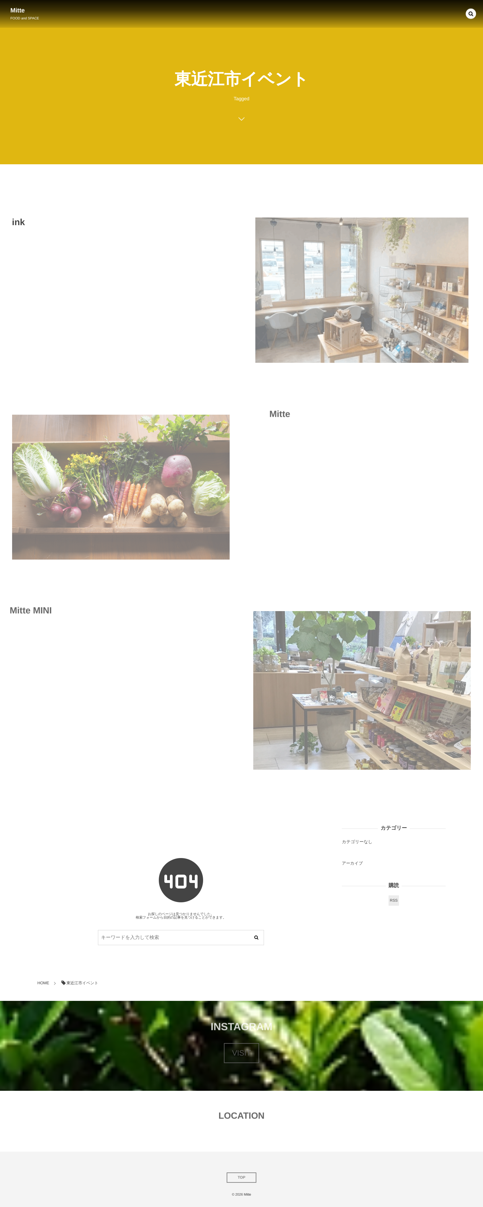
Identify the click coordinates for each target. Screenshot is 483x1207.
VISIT (241, 1053)
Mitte (17, 10)
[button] (471, 12)
